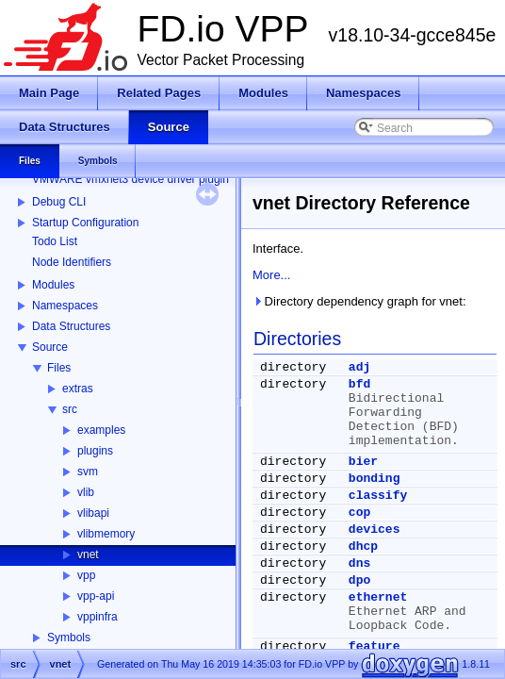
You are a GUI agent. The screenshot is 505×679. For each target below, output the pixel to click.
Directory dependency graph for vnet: (359, 301)
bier (363, 462)
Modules (53, 284)
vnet (88, 554)
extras (77, 388)
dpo (359, 580)
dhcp (363, 546)
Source (50, 347)
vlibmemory (106, 533)
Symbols (68, 637)
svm (87, 471)
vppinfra (97, 616)
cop (359, 512)
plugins (95, 450)
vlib (85, 492)
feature (374, 646)
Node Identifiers (71, 262)
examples (101, 430)
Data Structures (71, 326)
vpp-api (95, 596)
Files (59, 367)
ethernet (378, 597)
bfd (359, 384)
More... (271, 275)
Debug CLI (59, 201)
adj (359, 367)
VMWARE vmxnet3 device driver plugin (130, 179)
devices (374, 529)
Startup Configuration (85, 222)
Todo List (54, 241)
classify (378, 496)
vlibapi (93, 513)
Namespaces (65, 305)
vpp (86, 575)
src (69, 409)
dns (359, 563)
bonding (374, 479)
